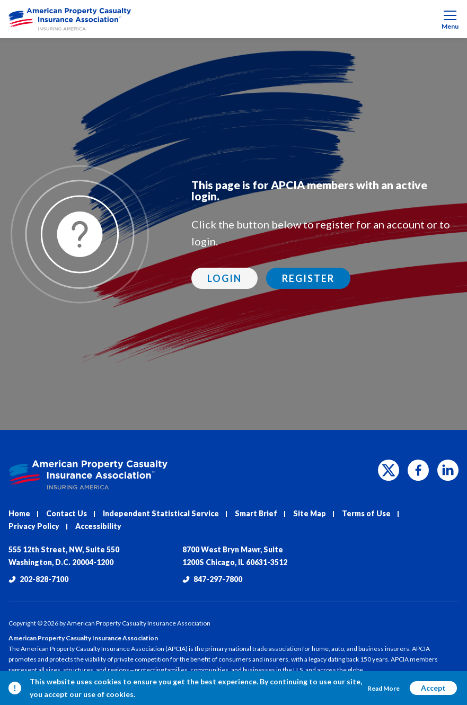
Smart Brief (256, 513)
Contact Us (66, 513)
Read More (383, 688)
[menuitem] (233, 19)
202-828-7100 (38, 579)
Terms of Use (366, 513)
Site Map (309, 513)
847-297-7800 (212, 579)
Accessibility (98, 526)
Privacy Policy (33, 526)
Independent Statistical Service (161, 513)
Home (19, 513)
